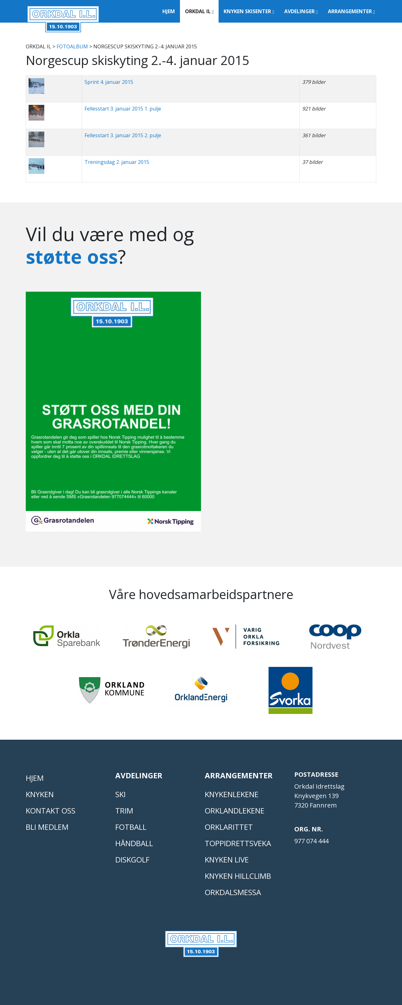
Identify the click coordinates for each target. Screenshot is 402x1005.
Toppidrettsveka (238, 843)
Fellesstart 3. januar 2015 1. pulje (122, 108)
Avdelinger (301, 11)
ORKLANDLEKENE (234, 810)
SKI (120, 794)
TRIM (124, 810)
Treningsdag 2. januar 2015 (116, 162)
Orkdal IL (199, 11)
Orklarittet (229, 827)
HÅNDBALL (134, 843)
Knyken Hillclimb (238, 876)
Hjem (168, 11)
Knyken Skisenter (249, 11)
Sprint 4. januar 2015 (108, 81)
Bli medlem (47, 827)
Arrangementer (351, 11)
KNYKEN (40, 794)
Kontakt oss (50, 810)
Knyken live (227, 859)
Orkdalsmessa (233, 892)
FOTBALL (130, 827)
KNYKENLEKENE (231, 794)
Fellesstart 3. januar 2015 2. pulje (122, 135)
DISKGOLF (132, 859)
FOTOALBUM (72, 46)
